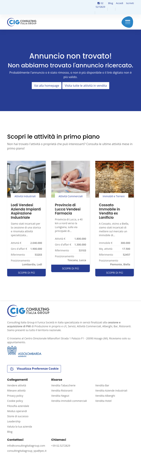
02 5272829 (100, 4)
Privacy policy (15, 395)
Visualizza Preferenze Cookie (34, 369)
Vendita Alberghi (105, 395)
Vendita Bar (102, 385)
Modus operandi (17, 411)
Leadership (13, 421)
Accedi (119, 3)
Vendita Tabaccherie (63, 385)
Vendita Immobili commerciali (69, 401)
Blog (110, 3)
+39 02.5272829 (60, 445)
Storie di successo (17, 416)
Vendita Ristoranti (62, 390)
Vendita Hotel (103, 401)
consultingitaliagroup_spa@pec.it (26, 450)
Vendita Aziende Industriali (111, 390)
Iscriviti (130, 3)
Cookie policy (15, 401)
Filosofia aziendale (18, 406)
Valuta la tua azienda (19, 426)
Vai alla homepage (46, 86)
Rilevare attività (16, 390)
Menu (127, 22)
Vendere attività (16, 385)
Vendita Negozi (60, 395)
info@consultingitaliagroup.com (26, 445)
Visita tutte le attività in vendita (86, 86)
